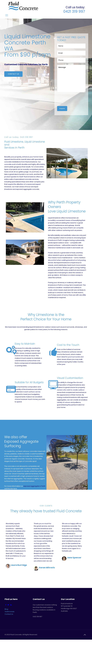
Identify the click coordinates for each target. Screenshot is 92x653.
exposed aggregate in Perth (34, 486)
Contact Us (9, 614)
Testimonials (9, 611)
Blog (6, 609)
